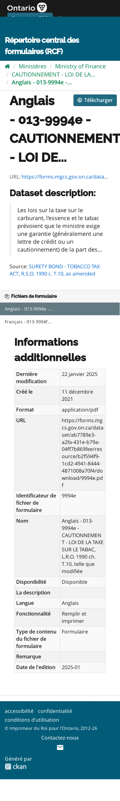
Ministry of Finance (80, 66)
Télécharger (95, 100)
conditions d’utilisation (32, 719)
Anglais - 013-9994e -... (42, 82)
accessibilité (19, 710)
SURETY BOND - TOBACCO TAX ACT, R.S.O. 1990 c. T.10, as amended (54, 270)
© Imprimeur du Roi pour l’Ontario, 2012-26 (51, 728)
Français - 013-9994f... (28, 322)
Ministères (33, 66)
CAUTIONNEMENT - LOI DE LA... (53, 74)
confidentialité (55, 710)
